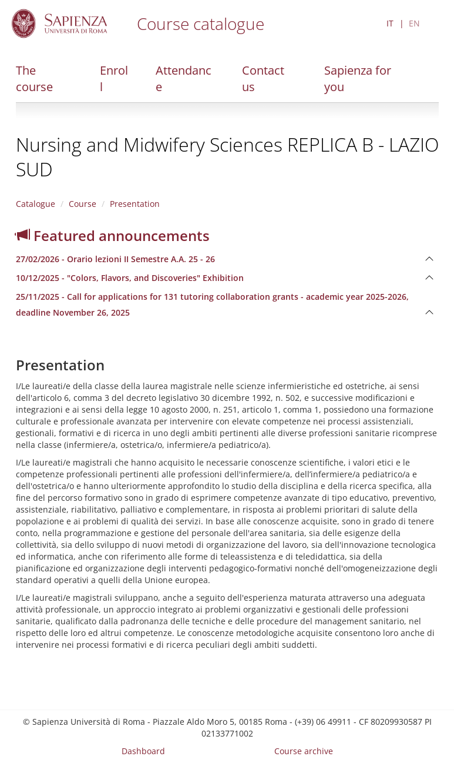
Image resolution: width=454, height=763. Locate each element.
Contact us (263, 78)
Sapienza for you (357, 78)
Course (82, 203)
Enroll (114, 78)
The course (34, 78)
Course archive (303, 751)
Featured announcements (113, 235)
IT (390, 23)
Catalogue (35, 203)
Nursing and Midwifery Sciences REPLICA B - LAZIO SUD (227, 157)
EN (414, 23)
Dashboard (143, 751)
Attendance (183, 78)
